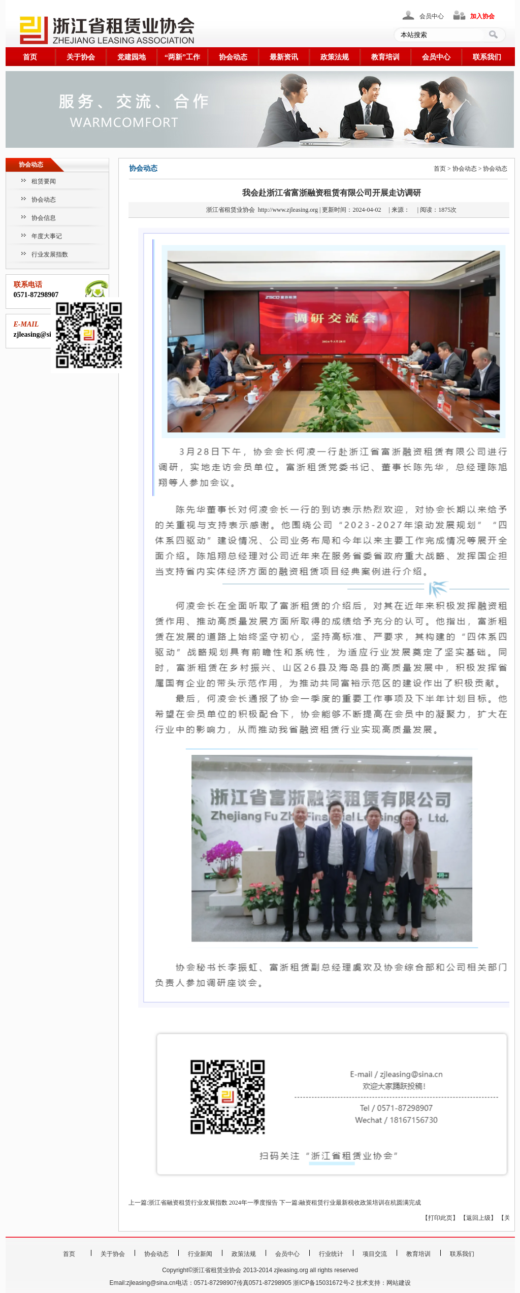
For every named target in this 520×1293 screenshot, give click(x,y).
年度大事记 (46, 236)
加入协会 (482, 16)
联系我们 (487, 57)
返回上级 (478, 1217)
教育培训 (385, 57)
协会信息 (43, 217)
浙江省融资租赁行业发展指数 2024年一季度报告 (213, 1202)
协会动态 (233, 57)
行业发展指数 (49, 254)
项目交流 (375, 1253)
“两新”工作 (182, 57)
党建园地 (131, 57)
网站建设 (398, 1282)
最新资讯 (284, 57)
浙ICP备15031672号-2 (323, 1282)
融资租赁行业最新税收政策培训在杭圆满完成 (360, 1202)
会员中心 (431, 16)
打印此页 (440, 1217)
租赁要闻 (43, 181)
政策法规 (334, 57)
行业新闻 (200, 1253)
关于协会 (81, 57)
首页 (30, 57)
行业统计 (331, 1253)
